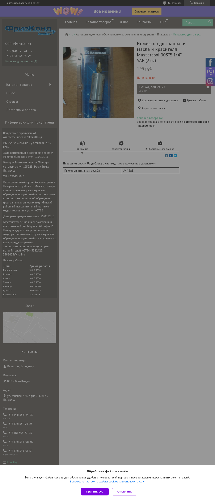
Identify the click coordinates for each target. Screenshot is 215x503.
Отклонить (125, 491)
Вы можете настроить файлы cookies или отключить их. (106, 482)
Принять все (94, 491)
